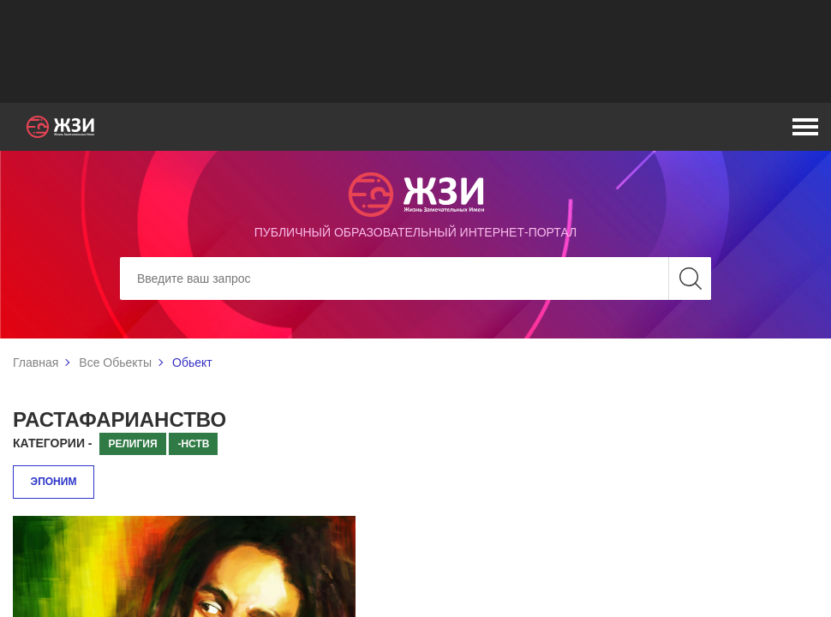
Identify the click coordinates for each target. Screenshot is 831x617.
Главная (35, 362)
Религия (132, 444)
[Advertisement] (415, 51)
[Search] (415, 278)
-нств (193, 444)
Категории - (53, 443)
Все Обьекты (115, 362)
